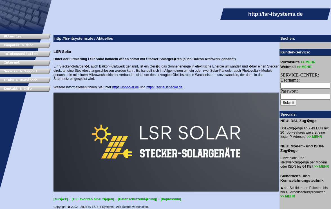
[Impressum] (171, 199)
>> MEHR (308, 62)
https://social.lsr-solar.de (164, 87)
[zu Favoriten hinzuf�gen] (93, 199)
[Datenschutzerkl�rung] (137, 199)
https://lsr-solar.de (125, 87)
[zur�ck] (60, 199)
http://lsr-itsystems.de (73, 38)
